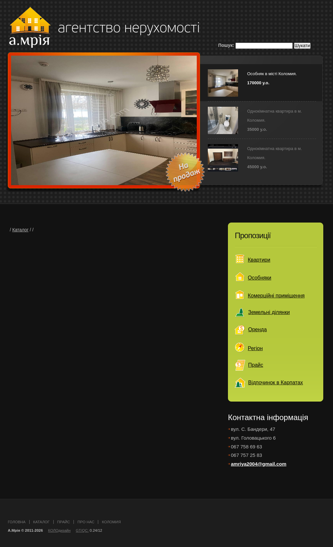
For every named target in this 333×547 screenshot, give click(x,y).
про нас (85, 522)
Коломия (111, 522)
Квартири (259, 260)
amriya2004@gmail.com (258, 464)
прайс (63, 522)
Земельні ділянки (269, 312)
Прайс (255, 365)
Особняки (259, 277)
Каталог (20, 229)
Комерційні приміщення (276, 295)
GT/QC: (82, 530)
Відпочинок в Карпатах (275, 382)
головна (17, 522)
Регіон (255, 348)
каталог (41, 522)
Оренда (257, 329)
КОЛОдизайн (59, 530)
